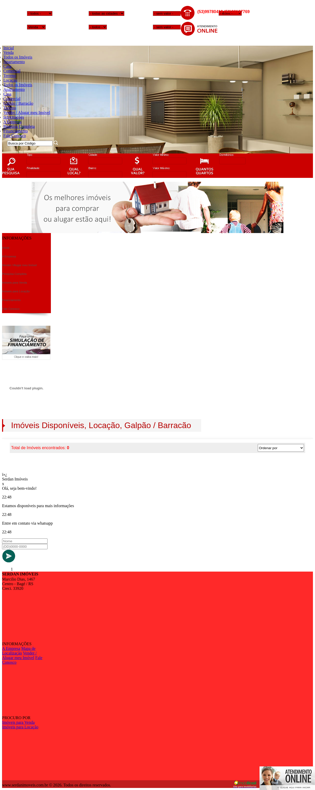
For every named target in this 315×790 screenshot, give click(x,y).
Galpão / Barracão (18, 103)
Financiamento (15, 131)
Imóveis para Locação (20, 727)
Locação (10, 80)
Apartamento (14, 62)
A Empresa (12, 122)
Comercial (12, 71)
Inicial (8, 48)
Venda (8, 52)
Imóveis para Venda (18, 722)
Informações (13, 117)
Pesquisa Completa (19, 126)
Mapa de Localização (18, 650)
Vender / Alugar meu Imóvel (26, 112)
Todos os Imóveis (17, 57)
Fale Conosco (14, 135)
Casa (7, 66)
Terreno (9, 75)
